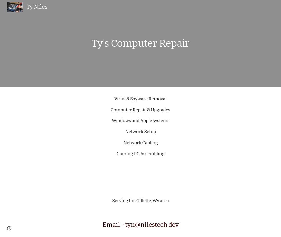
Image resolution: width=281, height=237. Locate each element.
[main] (140, 44)
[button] (9, 228)
